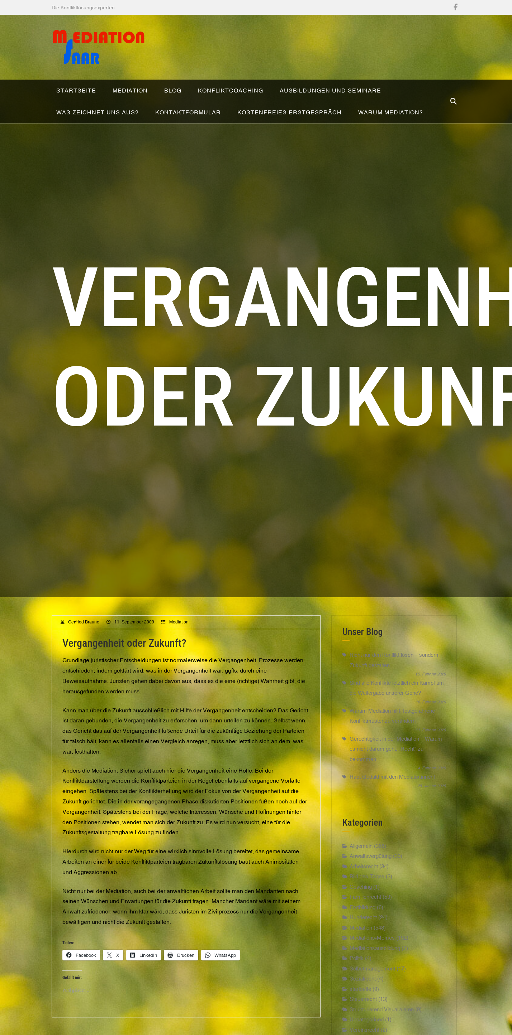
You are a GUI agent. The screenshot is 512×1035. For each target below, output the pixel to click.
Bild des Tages (367, 882)
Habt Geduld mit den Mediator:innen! (392, 782)
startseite (360, 995)
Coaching (361, 892)
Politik (357, 964)
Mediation (179, 627)
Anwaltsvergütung (371, 862)
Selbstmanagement (372, 974)
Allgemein (361, 852)
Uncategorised (367, 1025)
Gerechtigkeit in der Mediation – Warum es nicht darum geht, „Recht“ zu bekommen (396, 754)
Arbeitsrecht (364, 872)
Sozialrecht (363, 984)
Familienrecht (365, 902)
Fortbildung (362, 913)
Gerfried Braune (83, 627)
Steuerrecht (363, 1005)
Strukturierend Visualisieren (382, 1015)
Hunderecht (363, 923)
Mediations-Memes (372, 943)
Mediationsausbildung (375, 954)
